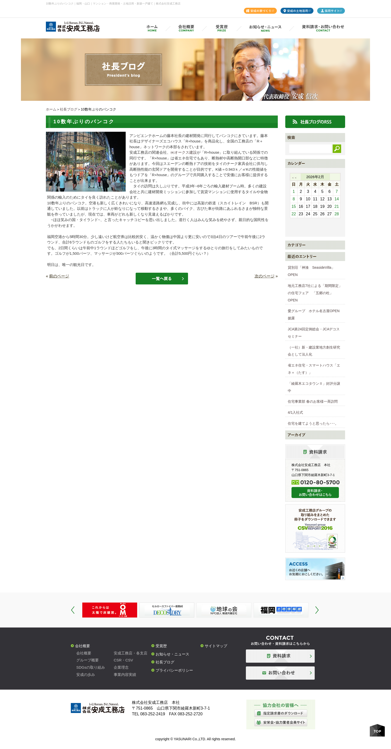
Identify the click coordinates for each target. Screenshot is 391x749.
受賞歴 (161, 646)
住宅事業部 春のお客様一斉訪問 (313, 401)
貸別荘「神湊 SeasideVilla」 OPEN (313, 271)
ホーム (51, 109)
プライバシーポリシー (174, 670)
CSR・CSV (123, 660)
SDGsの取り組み (90, 667)
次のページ (265, 276)
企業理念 (121, 667)
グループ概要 (87, 660)
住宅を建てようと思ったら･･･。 (313, 423)
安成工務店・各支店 (130, 653)
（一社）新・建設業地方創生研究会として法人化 (314, 351)
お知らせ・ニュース (172, 654)
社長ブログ (68, 109)
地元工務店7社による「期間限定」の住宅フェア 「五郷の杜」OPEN (315, 293)
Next (317, 610)
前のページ (59, 276)
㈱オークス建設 (184, 152)
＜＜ (294, 177)
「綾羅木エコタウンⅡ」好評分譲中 (314, 387)
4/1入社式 (295, 412)
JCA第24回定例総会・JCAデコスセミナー (314, 332)
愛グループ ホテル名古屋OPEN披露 (314, 314)
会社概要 (82, 646)
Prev (73, 610)
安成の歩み (85, 674)
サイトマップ (216, 646)
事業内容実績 (125, 674)
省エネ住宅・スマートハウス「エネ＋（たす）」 (314, 368)
